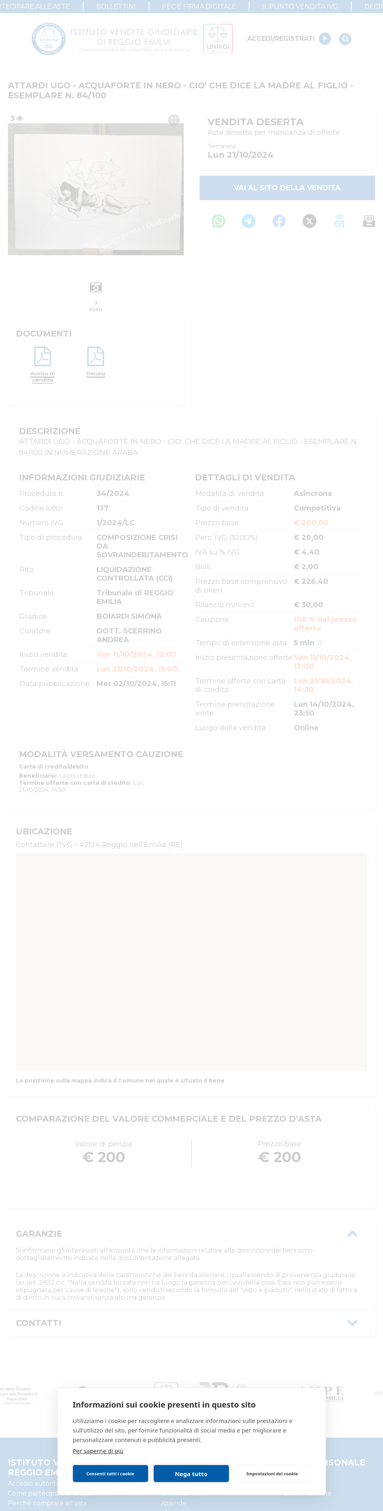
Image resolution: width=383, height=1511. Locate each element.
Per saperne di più (98, 1451)
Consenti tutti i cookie (110, 1474)
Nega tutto (191, 1474)
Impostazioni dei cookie (272, 1474)
